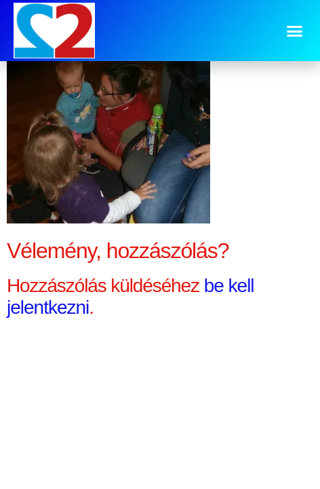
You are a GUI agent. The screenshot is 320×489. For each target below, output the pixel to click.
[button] (294, 30)
